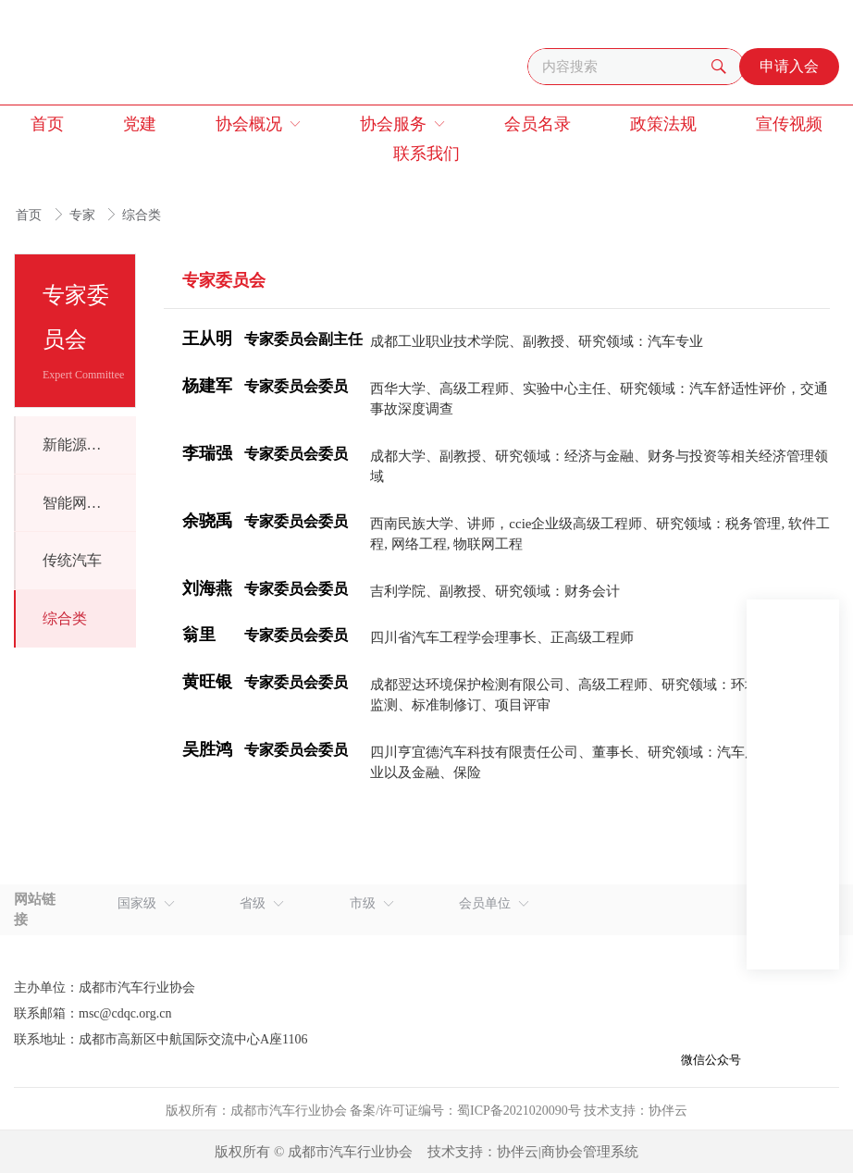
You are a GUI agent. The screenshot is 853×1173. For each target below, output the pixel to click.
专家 (84, 215)
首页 (30, 215)
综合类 (141, 215)
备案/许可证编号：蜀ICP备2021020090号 (465, 1110)
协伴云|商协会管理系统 (567, 1151)
